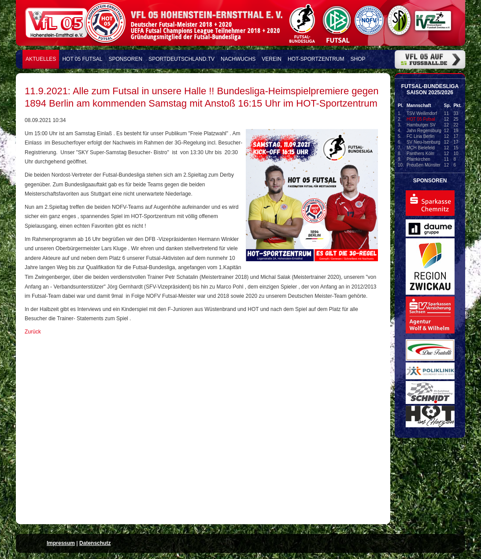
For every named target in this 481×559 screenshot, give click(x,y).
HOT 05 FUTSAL (82, 59)
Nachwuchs (238, 59)
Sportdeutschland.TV (181, 59)
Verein (271, 59)
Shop (358, 59)
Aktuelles (41, 59)
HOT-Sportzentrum (316, 59)
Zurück (33, 332)
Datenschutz (95, 543)
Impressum (61, 543)
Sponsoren (126, 59)
